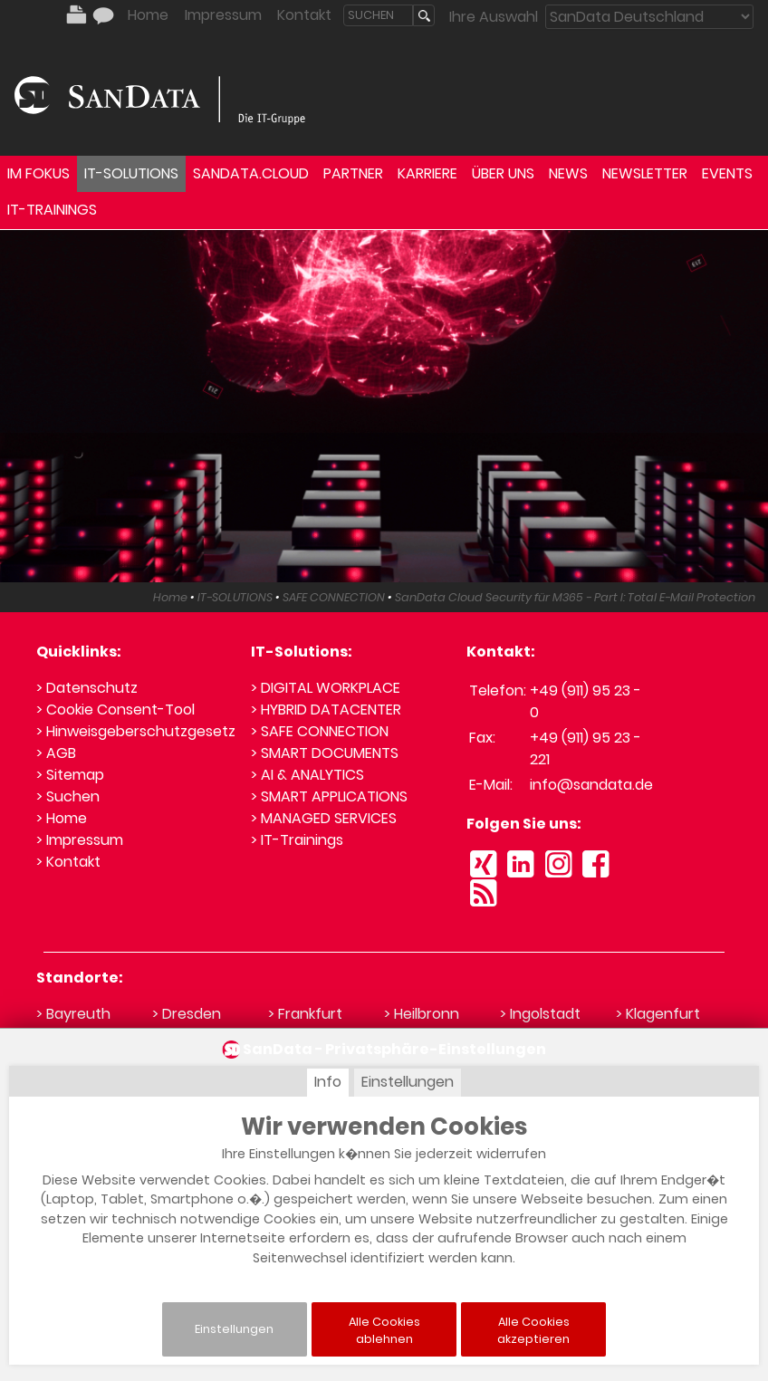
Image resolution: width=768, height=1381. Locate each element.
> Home (61, 818)
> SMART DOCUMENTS (324, 753)
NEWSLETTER (644, 173)
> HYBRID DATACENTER (326, 709)
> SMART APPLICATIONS (329, 796)
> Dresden (186, 1013)
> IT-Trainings (297, 840)
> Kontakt (68, 861)
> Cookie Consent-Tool (115, 709)
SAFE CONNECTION (334, 597)
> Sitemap (70, 774)
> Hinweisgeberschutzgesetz (135, 731)
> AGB (56, 753)
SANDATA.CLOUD (251, 173)
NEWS (568, 173)
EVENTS (727, 173)
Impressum (223, 15)
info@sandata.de (591, 784)
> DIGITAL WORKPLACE (325, 687)
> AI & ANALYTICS (307, 774)
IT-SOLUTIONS (131, 173)
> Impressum (79, 840)
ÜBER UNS (503, 173)
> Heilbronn (421, 1013)
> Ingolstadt (540, 1013)
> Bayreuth (73, 1013)
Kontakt (304, 15)
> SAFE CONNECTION (320, 731)
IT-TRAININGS (52, 209)
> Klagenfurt (658, 1013)
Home (148, 15)
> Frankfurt (305, 1013)
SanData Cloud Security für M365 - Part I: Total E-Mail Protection (575, 597)
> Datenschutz (87, 687)
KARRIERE (427, 173)
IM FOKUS (38, 173)
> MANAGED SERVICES (324, 818)
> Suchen (68, 796)
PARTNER (353, 173)
